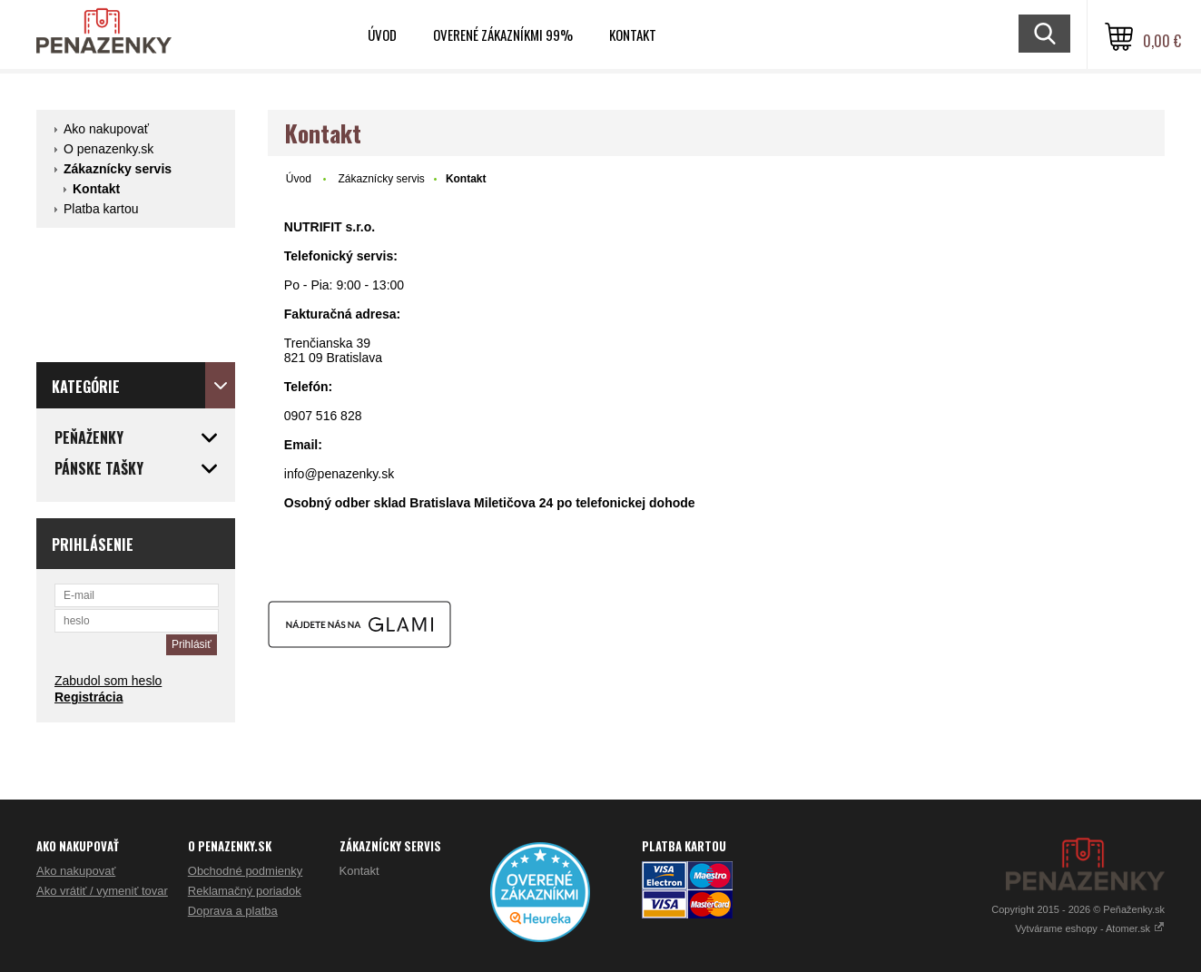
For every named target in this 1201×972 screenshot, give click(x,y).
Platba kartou (101, 208)
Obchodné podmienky (245, 871)
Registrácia (88, 697)
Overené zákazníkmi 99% (503, 34)
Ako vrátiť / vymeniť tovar (102, 891)
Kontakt (632, 34)
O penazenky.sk (108, 149)
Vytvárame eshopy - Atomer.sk (1090, 928)
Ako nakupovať (106, 129)
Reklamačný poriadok (244, 891)
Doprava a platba (233, 911)
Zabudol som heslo (108, 680)
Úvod (382, 34)
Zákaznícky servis (118, 169)
